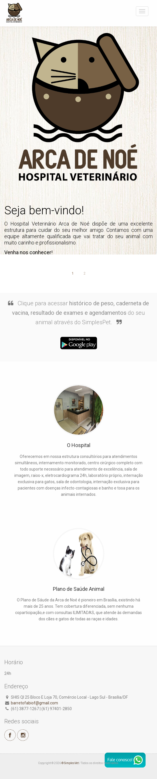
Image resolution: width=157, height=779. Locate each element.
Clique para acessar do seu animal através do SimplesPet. (80, 313)
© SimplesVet (70, 763)
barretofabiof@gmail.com (34, 703)
